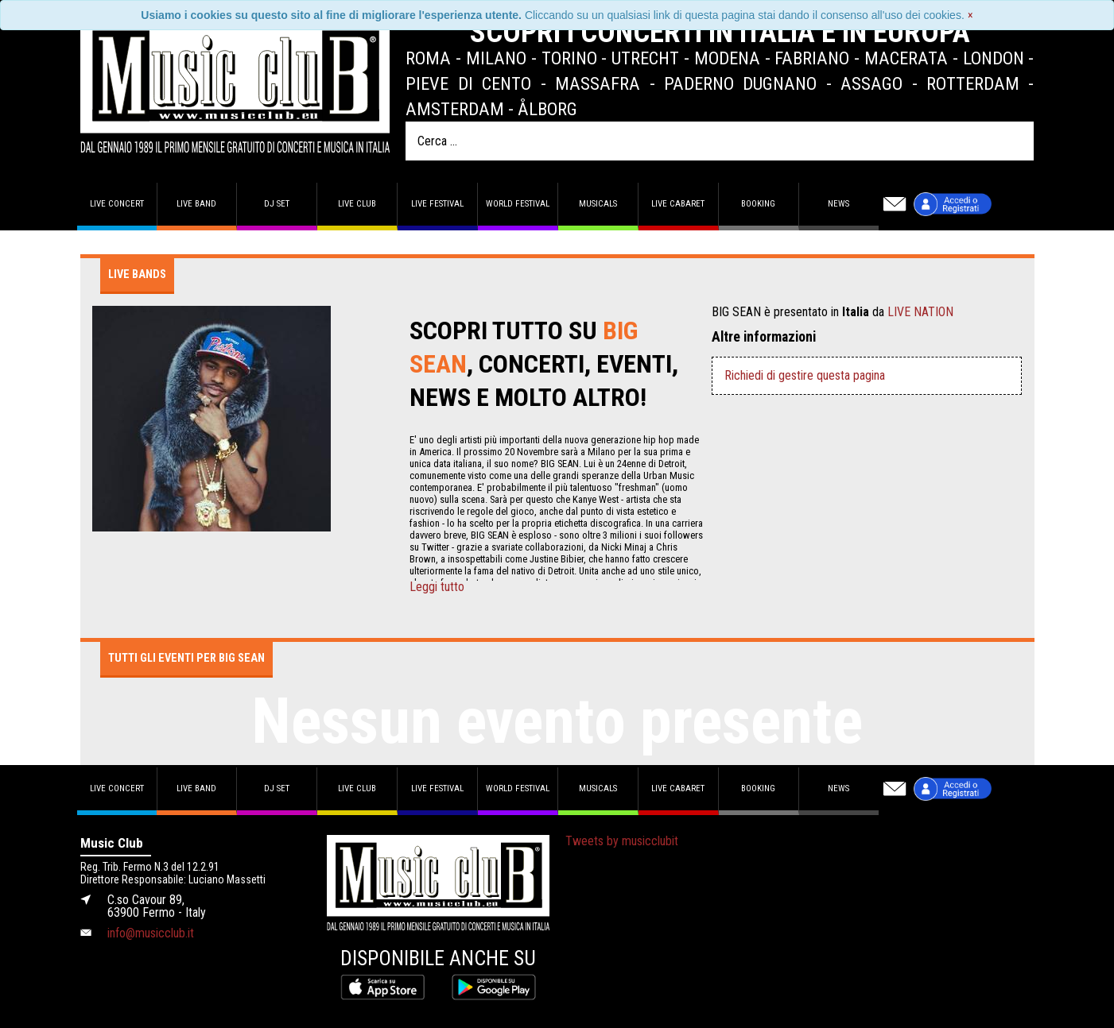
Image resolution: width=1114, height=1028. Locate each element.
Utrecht (645, 58)
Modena (727, 58)
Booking (758, 204)
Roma (428, 58)
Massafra (597, 83)
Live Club (357, 204)
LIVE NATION (920, 311)
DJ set (276, 204)
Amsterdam (455, 109)
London (993, 58)
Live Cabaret (677, 204)
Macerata (906, 58)
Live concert (117, 204)
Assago (871, 83)
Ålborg (547, 109)
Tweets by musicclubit (621, 840)
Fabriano (811, 58)
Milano (496, 58)
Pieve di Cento (468, 83)
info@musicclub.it (150, 933)
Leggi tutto (437, 587)
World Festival (517, 204)
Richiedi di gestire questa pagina (804, 375)
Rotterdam (972, 83)
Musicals (598, 204)
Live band (196, 204)
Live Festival (437, 204)
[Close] (970, 15)
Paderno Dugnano (740, 83)
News (838, 204)
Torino (569, 58)
